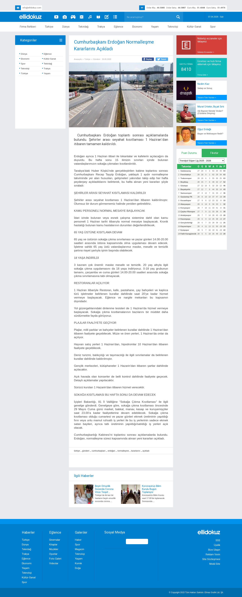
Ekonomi (137, 26)
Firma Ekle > (202, 75)
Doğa (78, 568)
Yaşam (155, 26)
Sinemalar (54, 539)
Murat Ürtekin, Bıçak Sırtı (210, 106)
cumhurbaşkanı (98, 451)
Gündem (96, 59)
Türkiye (49, 26)
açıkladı (146, 451)
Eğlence (118, 26)
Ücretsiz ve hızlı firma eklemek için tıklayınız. (209, 63)
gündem (85, 451)
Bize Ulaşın (214, 549)
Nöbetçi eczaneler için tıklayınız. (209, 40)
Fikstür (214, 153)
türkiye (77, 451)
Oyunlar (53, 553)
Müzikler (53, 549)
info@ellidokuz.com (28, 7)
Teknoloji (173, 26)
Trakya (101, 26)
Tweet (163, 59)
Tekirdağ (83, 26)
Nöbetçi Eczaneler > (205, 52)
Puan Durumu (189, 153)
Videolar (53, 563)
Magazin (79, 549)
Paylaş (149, 59)
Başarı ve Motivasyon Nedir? (210, 134)
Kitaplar (53, 544)
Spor (213, 26)
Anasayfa (78, 59)
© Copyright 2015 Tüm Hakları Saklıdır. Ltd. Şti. (196, 592)
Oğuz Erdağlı (204, 129)
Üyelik (217, 545)
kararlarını (135, 451)
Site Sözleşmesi (211, 559)
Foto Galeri (55, 558)
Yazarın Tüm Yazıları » (206, 98)
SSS (218, 540)
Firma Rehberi (28, 26)
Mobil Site (214, 563)
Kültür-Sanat (194, 26)
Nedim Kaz (203, 83)
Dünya (65, 26)
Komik (78, 563)
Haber (78, 539)
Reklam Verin (213, 554)
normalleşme (123, 451)
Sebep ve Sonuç (204, 88)
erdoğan (111, 451)
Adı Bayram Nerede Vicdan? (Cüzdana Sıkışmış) (210, 112)
